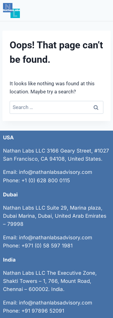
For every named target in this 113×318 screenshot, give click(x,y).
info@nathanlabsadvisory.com (55, 172)
